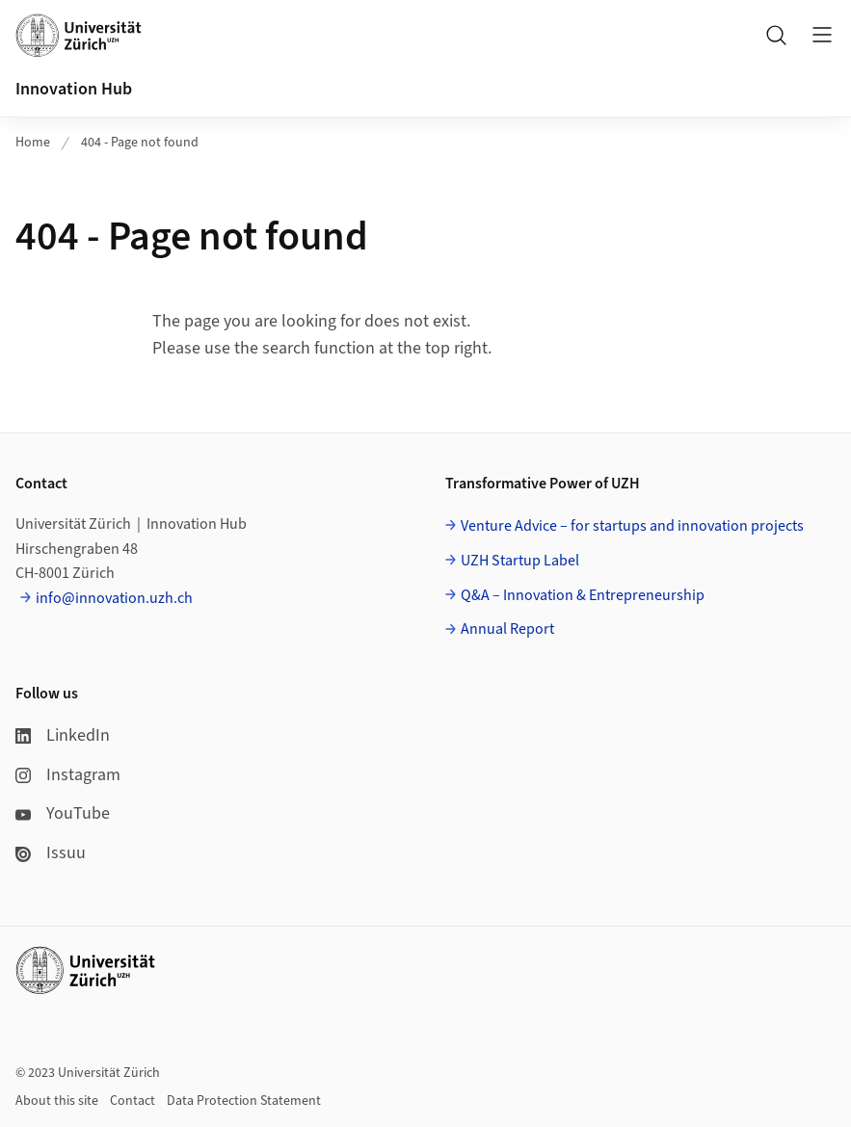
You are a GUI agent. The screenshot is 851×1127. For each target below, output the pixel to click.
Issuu (50, 853)
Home (32, 142)
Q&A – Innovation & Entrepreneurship (583, 595)
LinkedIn (62, 735)
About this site (56, 1101)
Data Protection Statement (244, 1101)
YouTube (62, 813)
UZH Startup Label (520, 560)
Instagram (67, 775)
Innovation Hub (73, 89)
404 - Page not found (140, 142)
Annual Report (507, 629)
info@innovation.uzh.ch (114, 598)
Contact (132, 1101)
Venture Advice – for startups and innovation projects (632, 526)
